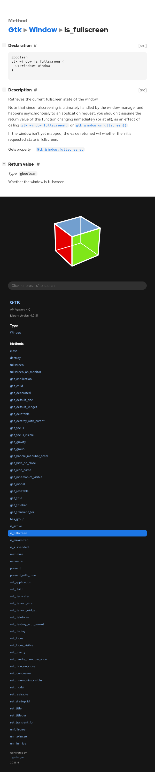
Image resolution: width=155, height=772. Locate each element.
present (15, 568)
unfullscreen (18, 729)
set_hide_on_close (22, 666)
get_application (21, 379)
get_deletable (20, 414)
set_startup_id (20, 701)
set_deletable (19, 617)
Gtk (15, 302)
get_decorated (20, 393)
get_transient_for (22, 512)
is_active (16, 526)
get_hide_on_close (23, 463)
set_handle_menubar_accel (29, 659)
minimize (16, 561)
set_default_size (21, 603)
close (13, 351)
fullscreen (17, 365)
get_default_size (21, 400)
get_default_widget (23, 407)
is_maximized (19, 540)
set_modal (17, 687)
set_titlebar (18, 715)
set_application (20, 582)
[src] (142, 45)
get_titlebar (18, 505)
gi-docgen (18, 757)
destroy (15, 358)
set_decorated (20, 596)
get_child (16, 386)
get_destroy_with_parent (27, 421)
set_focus (16, 638)
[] (5, 45)
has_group (17, 519)
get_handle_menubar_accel (29, 456)
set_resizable (19, 694)
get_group (17, 449)
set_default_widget (23, 610)
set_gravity (17, 652)
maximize (16, 554)
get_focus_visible (22, 435)
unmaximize (18, 736)
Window (15, 333)
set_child (16, 589)
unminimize (18, 743)
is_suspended (19, 547)
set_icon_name (20, 673)
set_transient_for (22, 722)
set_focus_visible (21, 645)
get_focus (17, 428)
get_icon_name (20, 470)
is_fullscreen (18, 533)
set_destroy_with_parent (27, 624)
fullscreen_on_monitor (25, 372)
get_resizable (19, 491)
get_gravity (18, 442)
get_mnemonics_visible (26, 477)
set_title (16, 708)
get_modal (17, 484)
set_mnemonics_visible (26, 680)
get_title (16, 498)
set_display (17, 631)
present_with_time (23, 575)
